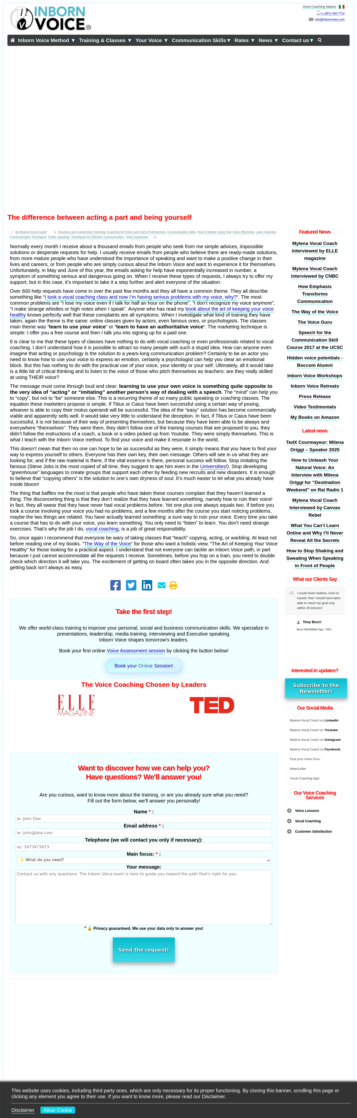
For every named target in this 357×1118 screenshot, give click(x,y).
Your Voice (151, 40)
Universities (213, 466)
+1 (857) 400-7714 (332, 13)
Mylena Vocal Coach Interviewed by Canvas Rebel (315, 508)
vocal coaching (102, 529)
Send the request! (144, 920)
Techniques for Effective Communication (97, 237)
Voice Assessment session (136, 650)
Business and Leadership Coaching (82, 232)
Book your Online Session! (144, 665)
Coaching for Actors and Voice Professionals (136, 232)
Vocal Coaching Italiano (323, 7)
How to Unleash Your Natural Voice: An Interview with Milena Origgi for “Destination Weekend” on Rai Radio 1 (314, 474)
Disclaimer (22, 1110)
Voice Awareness (137, 237)
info (317, 19)
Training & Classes (105, 40)
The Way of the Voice (107, 543)
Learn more (143, 1068)
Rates (245, 40)
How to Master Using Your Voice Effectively (225, 232)
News (269, 40)
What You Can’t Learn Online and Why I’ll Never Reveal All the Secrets (315, 533)
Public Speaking (58, 237)
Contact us (298, 40)
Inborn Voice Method (47, 40)
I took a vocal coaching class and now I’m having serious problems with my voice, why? (141, 297)
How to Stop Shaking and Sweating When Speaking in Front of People (314, 558)
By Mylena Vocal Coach (31, 232)
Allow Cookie (57, 1110)
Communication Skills (201, 40)
